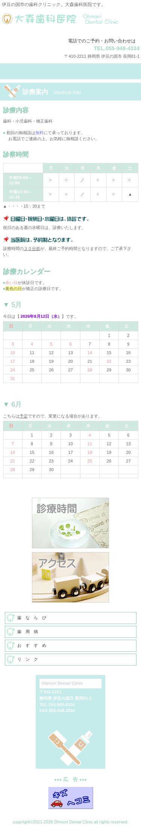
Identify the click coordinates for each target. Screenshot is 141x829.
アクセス (70, 577)
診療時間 (70, 523)
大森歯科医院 (71, 23)
